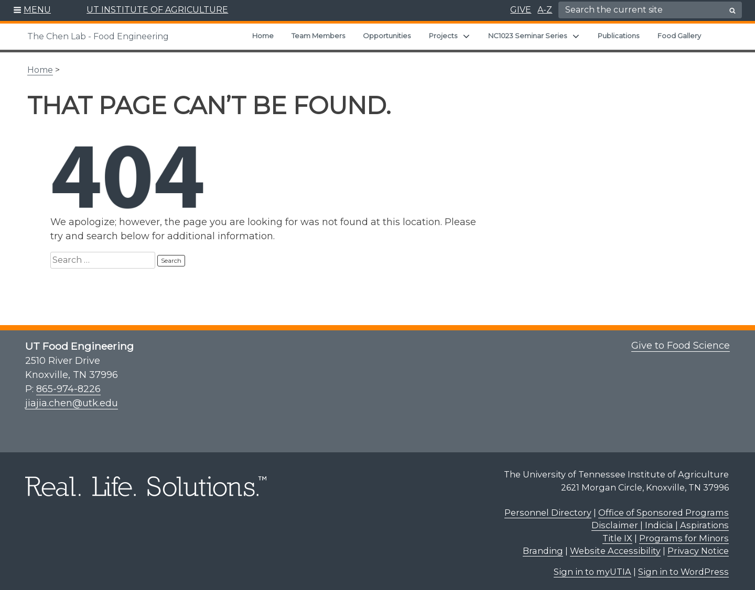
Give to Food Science (680, 340)
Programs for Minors (684, 533)
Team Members (318, 35)
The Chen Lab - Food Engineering (98, 36)
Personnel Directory (547, 507)
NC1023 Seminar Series (527, 35)
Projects (443, 35)
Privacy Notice (698, 545)
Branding (543, 545)
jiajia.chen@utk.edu (71, 398)
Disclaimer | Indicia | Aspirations (660, 520)
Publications (618, 35)
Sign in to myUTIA (592, 566)
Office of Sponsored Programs (663, 507)
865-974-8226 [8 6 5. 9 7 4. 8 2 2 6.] (68, 383)
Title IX (617, 533)
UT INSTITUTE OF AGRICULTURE (157, 10)
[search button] (732, 10)
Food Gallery (679, 35)
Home (263, 35)
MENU (37, 10)
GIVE (520, 10)
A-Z (544, 10)
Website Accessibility (615, 545)
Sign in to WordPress (683, 566)
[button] (32, 10)
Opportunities (387, 35)
